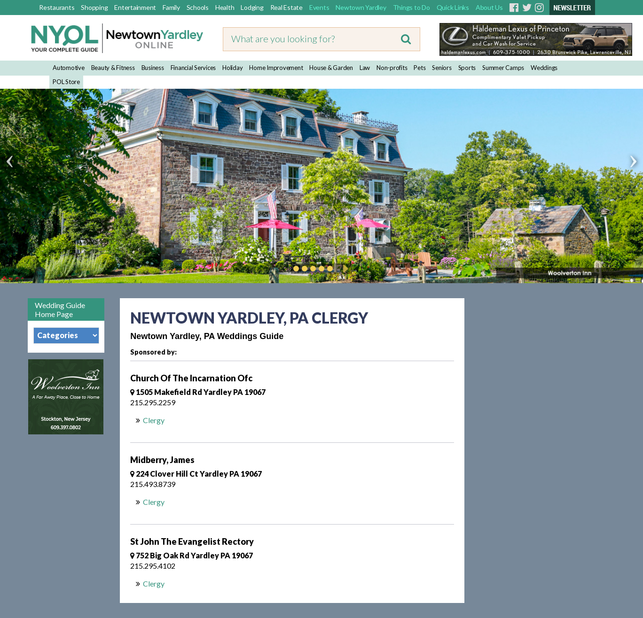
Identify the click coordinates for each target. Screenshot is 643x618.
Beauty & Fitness (113, 67)
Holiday (232, 67)
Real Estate (286, 7)
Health (225, 7)
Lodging (252, 7)
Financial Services (193, 67)
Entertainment (135, 7)
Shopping (94, 7)
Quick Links (453, 7)
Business (152, 67)
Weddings (544, 67)
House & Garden (331, 67)
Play (344, 268)
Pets (419, 67)
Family (171, 7)
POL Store (66, 81)
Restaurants (56, 7)
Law (365, 67)
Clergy (154, 420)
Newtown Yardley (361, 7)
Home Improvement (276, 67)
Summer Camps (503, 67)
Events (319, 7)
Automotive (69, 67)
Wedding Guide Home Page (60, 309)
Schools (198, 7)
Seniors (441, 67)
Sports (467, 67)
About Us (489, 7)
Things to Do (411, 7)
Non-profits (391, 67)
